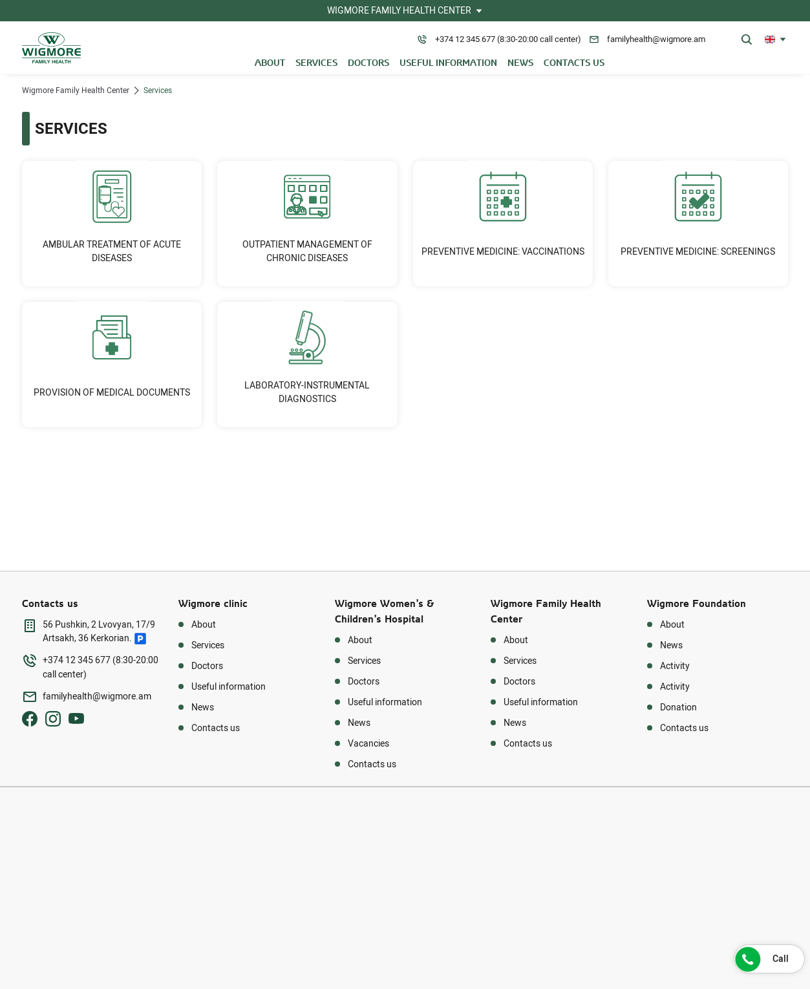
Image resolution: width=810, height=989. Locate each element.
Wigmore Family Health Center (75, 90)
